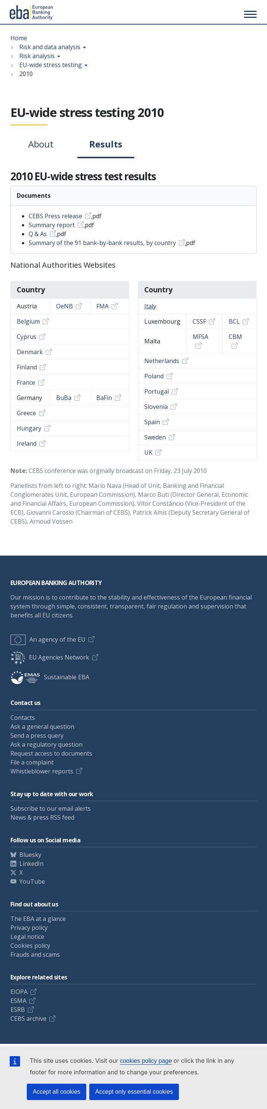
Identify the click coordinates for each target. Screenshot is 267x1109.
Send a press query (37, 735)
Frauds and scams (35, 954)
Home (18, 38)
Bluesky (30, 855)
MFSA (200, 337)
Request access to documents (51, 753)
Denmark (30, 352)
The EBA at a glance (38, 919)
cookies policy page (146, 1061)
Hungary (29, 428)
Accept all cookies (56, 1092)
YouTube (32, 881)
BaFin (104, 398)
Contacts (22, 718)
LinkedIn (31, 863)
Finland (27, 367)
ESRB (17, 1009)
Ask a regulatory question (46, 744)
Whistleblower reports (41, 771)
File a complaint (32, 762)
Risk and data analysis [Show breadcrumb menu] (49, 47)
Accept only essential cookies (134, 1092)
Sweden (155, 437)
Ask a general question (42, 726)
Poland (154, 376)
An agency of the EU (48, 639)
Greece (26, 413)
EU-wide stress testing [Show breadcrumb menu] (50, 65)
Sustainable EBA (49, 677)
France (26, 382)
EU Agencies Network (49, 657)
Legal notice (27, 936)
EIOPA (19, 992)
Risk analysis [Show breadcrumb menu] (37, 56)
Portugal (156, 391)
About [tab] (41, 144)
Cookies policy (30, 945)
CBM (235, 337)
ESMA (18, 1001)
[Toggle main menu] (249, 14)
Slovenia (156, 407)
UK (148, 452)
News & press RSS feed (42, 817)
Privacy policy (29, 928)
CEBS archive (28, 1018)
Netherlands (161, 361)
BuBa (63, 398)
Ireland (26, 443)
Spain (152, 422)
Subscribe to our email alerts (50, 808)
